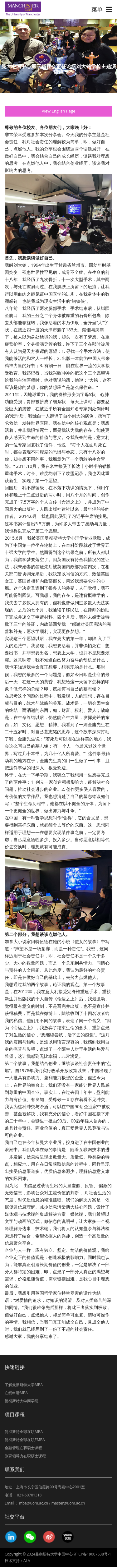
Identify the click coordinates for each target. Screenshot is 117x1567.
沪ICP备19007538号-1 (92, 1554)
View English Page (59, 111)
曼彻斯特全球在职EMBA (25, 1439)
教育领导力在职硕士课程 (25, 1456)
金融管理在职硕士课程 (23, 1447)
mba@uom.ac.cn (33, 1503)
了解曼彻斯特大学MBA (24, 1384)
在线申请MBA (16, 1392)
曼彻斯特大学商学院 (21, 1400)
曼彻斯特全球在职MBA (24, 1431)
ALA (26, 1560)
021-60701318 (29, 1495)
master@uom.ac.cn (68, 1503)
